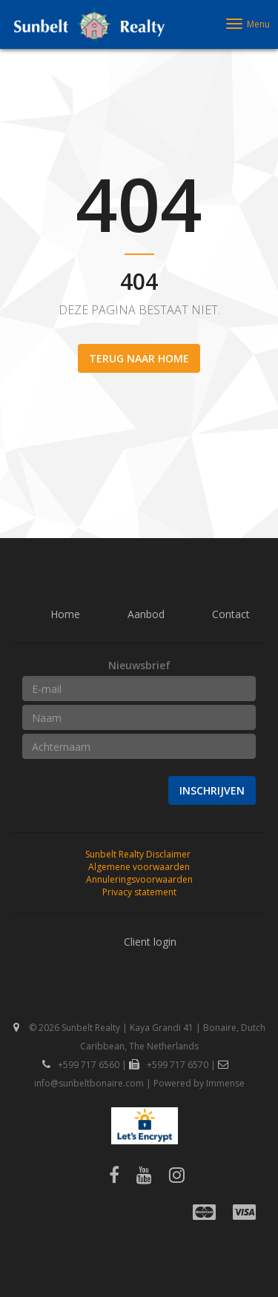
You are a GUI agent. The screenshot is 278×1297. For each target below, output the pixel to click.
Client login (150, 942)
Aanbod (146, 614)
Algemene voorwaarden (139, 866)
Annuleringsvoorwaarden (139, 879)
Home (65, 614)
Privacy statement (139, 892)
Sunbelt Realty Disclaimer (138, 854)
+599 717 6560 (80, 1064)
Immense (225, 1083)
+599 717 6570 (168, 1064)
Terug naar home (139, 358)
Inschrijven (212, 790)
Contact (231, 614)
